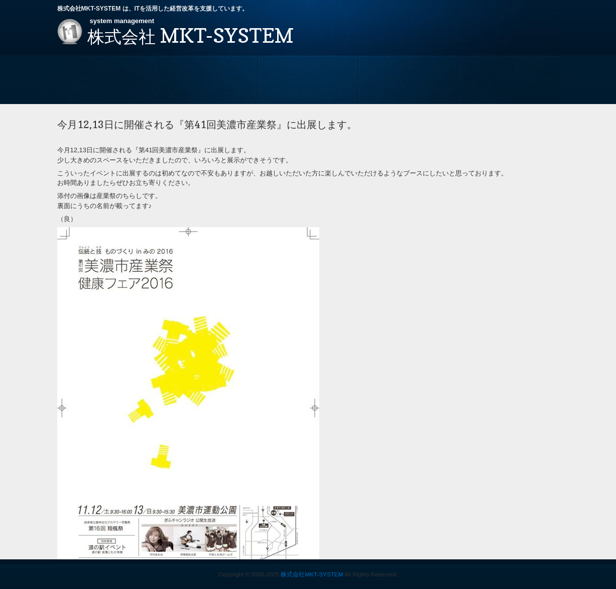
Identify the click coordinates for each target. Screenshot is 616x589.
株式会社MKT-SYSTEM (312, 574)
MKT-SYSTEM (190, 35)
